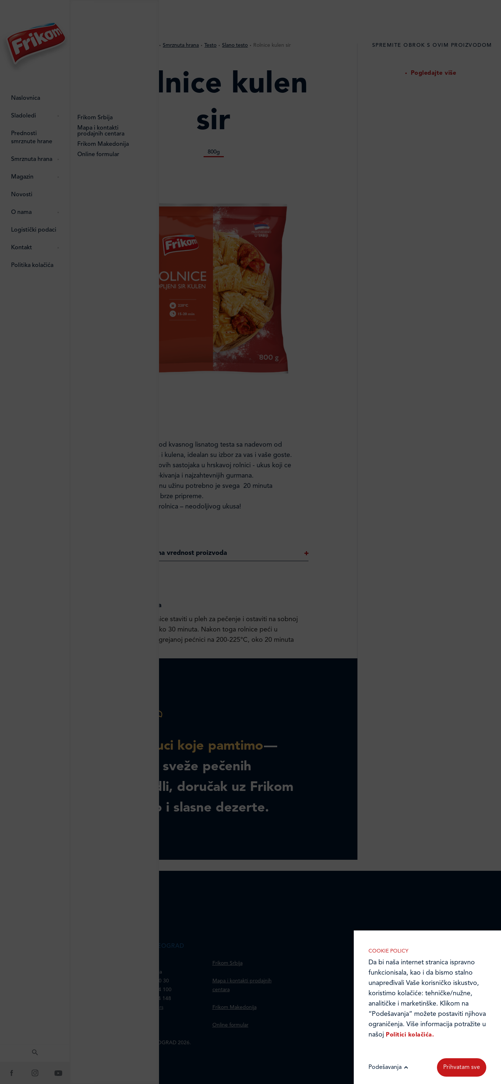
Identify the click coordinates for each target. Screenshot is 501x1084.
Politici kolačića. (410, 1035)
